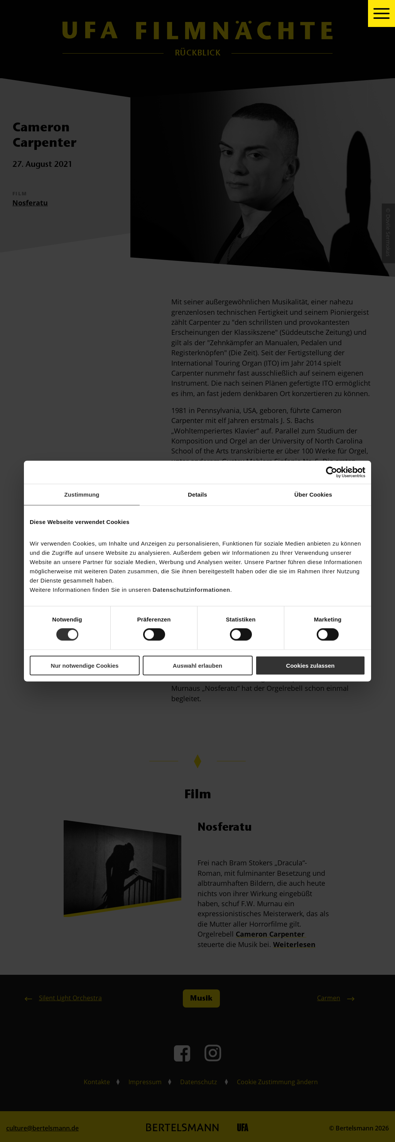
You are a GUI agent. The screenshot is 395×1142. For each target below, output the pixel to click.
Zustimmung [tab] (82, 494)
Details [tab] (197, 494)
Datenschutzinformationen (191, 589)
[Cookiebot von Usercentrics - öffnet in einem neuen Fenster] (331, 472)
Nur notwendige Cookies (85, 665)
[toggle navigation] (381, 13)
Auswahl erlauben (197, 665)
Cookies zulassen (310, 665)
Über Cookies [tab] (313, 494)
